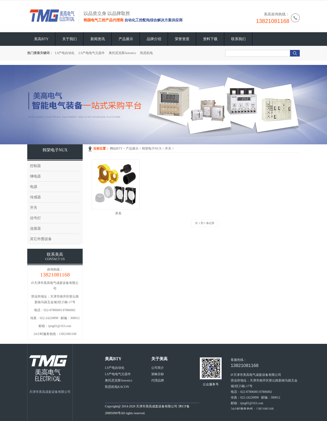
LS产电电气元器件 (91, 53)
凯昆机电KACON (117, 387)
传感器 (35, 197)
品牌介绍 (154, 39)
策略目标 (157, 374)
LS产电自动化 (64, 53)
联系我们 (238, 39)
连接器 (35, 228)
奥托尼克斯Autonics (122, 53)
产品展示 (126, 39)
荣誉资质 (182, 39)
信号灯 (35, 218)
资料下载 (210, 39)
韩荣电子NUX (151, 148)
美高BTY (41, 39)
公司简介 (157, 367)
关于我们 (69, 39)
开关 (168, 148)
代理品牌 (157, 380)
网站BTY (116, 148)
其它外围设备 (41, 239)
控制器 (35, 166)
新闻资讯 (97, 39)
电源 (33, 187)
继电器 (35, 176)
